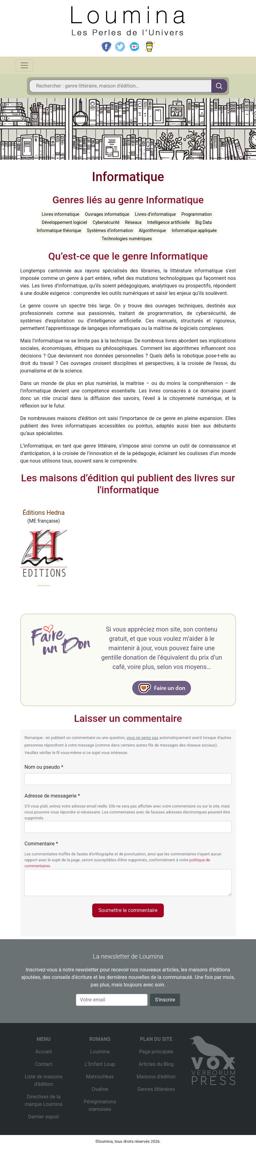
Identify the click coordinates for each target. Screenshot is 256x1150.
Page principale (156, 1052)
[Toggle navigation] (24, 65)
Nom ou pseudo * (43, 767)
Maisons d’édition (156, 1077)
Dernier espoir (43, 1117)
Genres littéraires (156, 1089)
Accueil (43, 1052)
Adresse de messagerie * (52, 796)
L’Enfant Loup (100, 1064)
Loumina (99, 1052)
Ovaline (100, 1089)
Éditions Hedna (44, 512)
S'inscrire (165, 1000)
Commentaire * (41, 844)
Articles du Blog (155, 1064)
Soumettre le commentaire (128, 910)
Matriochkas (100, 1077)
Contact (44, 1064)
